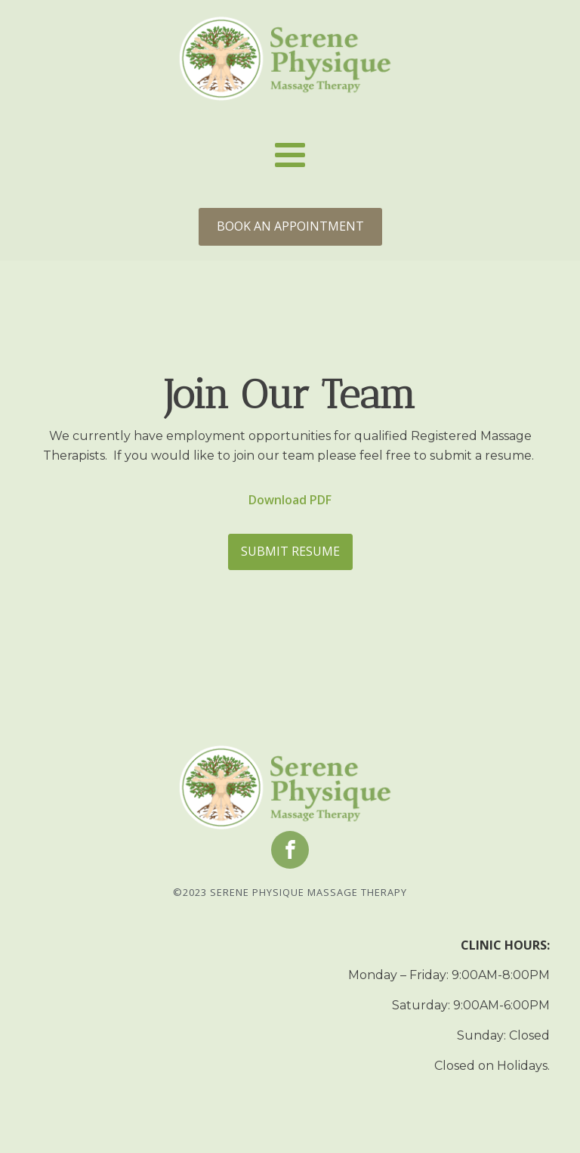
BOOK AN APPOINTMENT (290, 226)
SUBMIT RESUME (290, 551)
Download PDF (290, 499)
